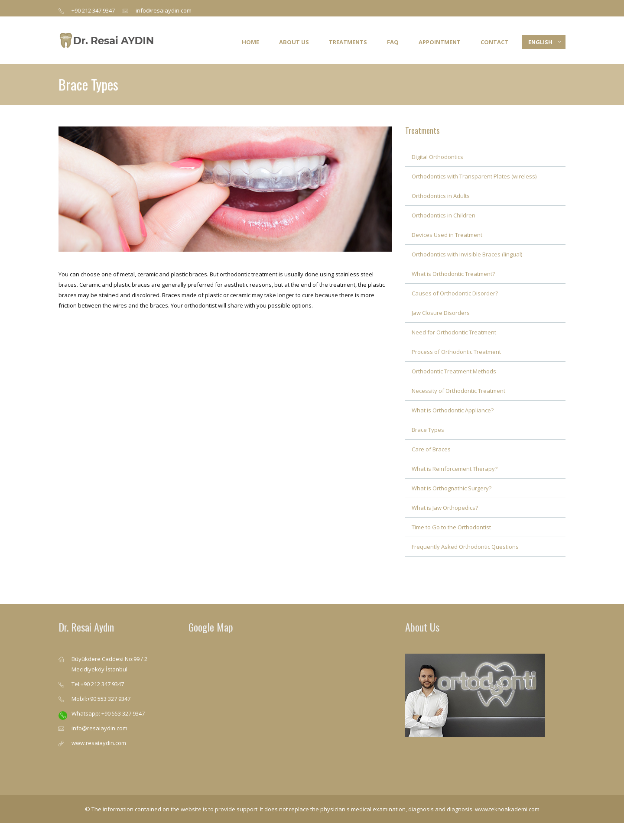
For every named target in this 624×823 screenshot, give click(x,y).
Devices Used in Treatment (447, 235)
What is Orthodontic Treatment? (453, 274)
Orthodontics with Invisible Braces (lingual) (467, 254)
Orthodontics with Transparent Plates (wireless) (474, 176)
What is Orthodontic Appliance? (453, 410)
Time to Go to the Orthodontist (451, 527)
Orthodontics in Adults (441, 196)
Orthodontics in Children (443, 215)
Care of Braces (431, 449)
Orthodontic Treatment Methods (454, 371)
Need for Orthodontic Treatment (454, 332)
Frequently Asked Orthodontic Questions (465, 547)
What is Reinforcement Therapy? (454, 469)
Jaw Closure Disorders (441, 313)
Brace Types (428, 430)
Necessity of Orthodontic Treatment (458, 391)
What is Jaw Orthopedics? (445, 508)
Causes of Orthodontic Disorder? (455, 293)
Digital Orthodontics (437, 157)
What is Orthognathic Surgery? (451, 488)
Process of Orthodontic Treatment (456, 352)
